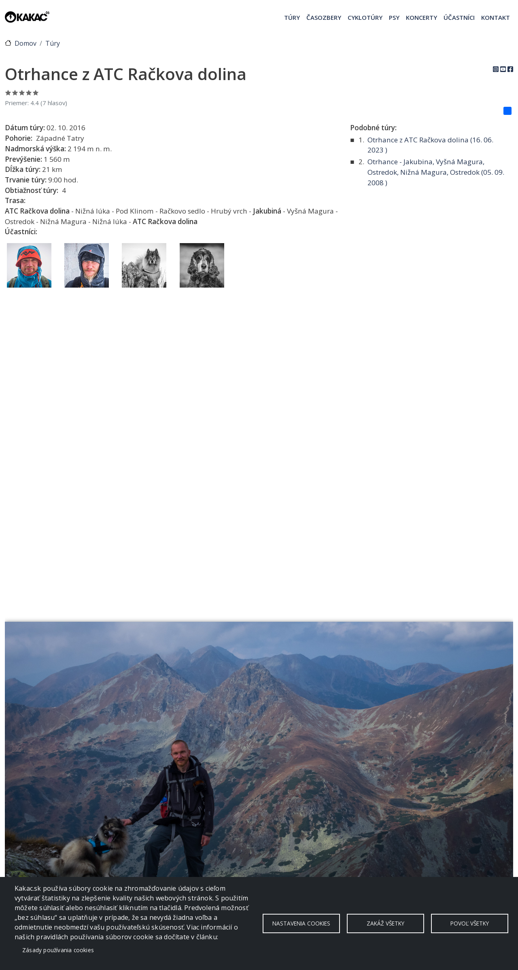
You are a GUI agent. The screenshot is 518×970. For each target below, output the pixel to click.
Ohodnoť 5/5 (35, 92)
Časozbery (323, 17)
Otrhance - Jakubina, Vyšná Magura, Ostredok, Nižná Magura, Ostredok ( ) (435, 172)
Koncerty (421, 17)
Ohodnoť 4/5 (28, 92)
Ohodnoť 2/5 (15, 92)
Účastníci (459, 17)
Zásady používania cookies (58, 950)
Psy (394, 17)
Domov (25, 43)
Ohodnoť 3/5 (22, 92)
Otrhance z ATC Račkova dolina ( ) (430, 145)
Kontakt (495, 17)
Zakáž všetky (385, 923)
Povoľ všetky (469, 923)
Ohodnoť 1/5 (8, 92)
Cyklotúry (365, 17)
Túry (292, 17)
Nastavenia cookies (301, 923)
